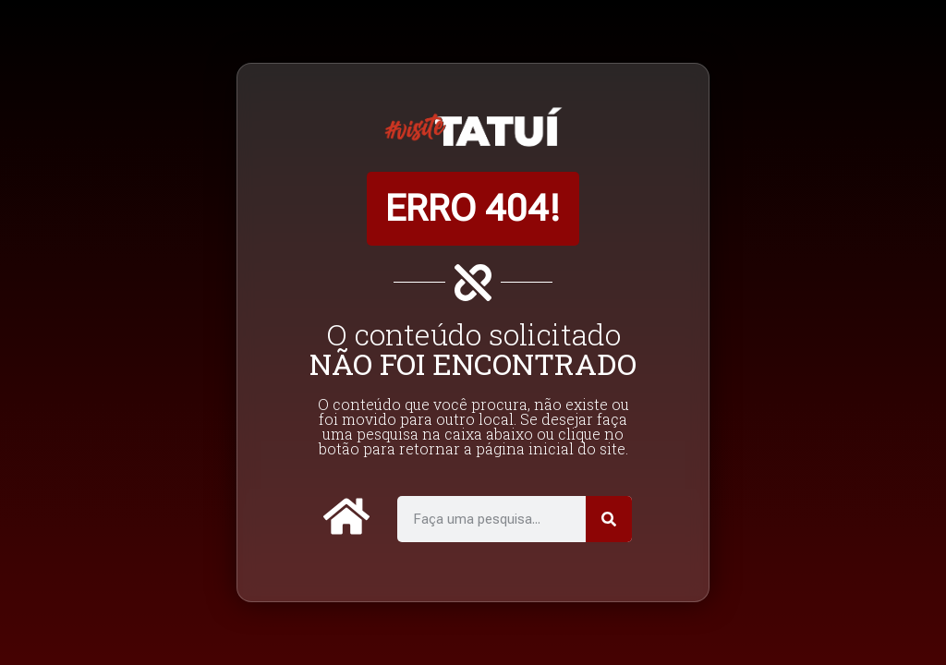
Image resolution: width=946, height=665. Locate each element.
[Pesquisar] (609, 519)
